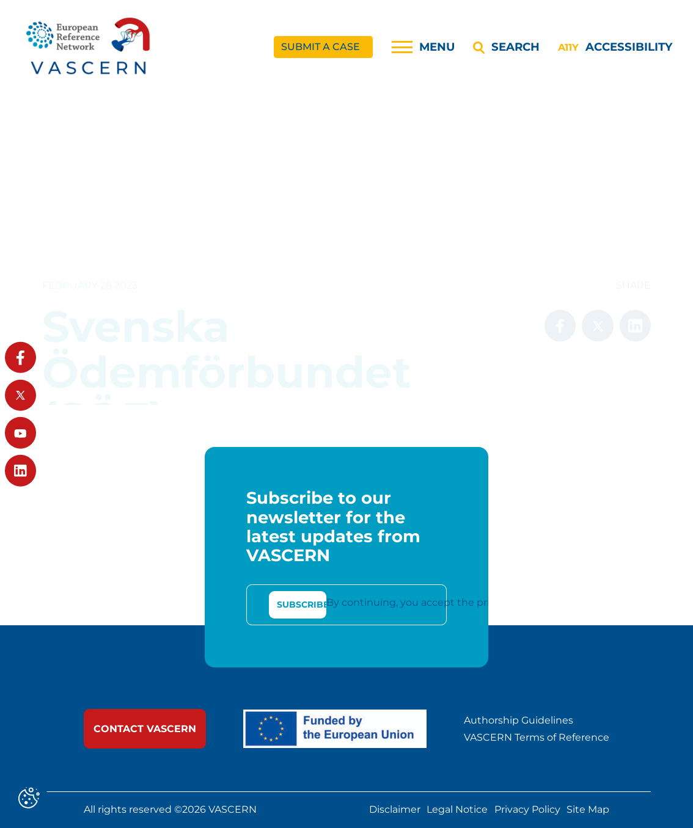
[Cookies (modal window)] (29, 799)
